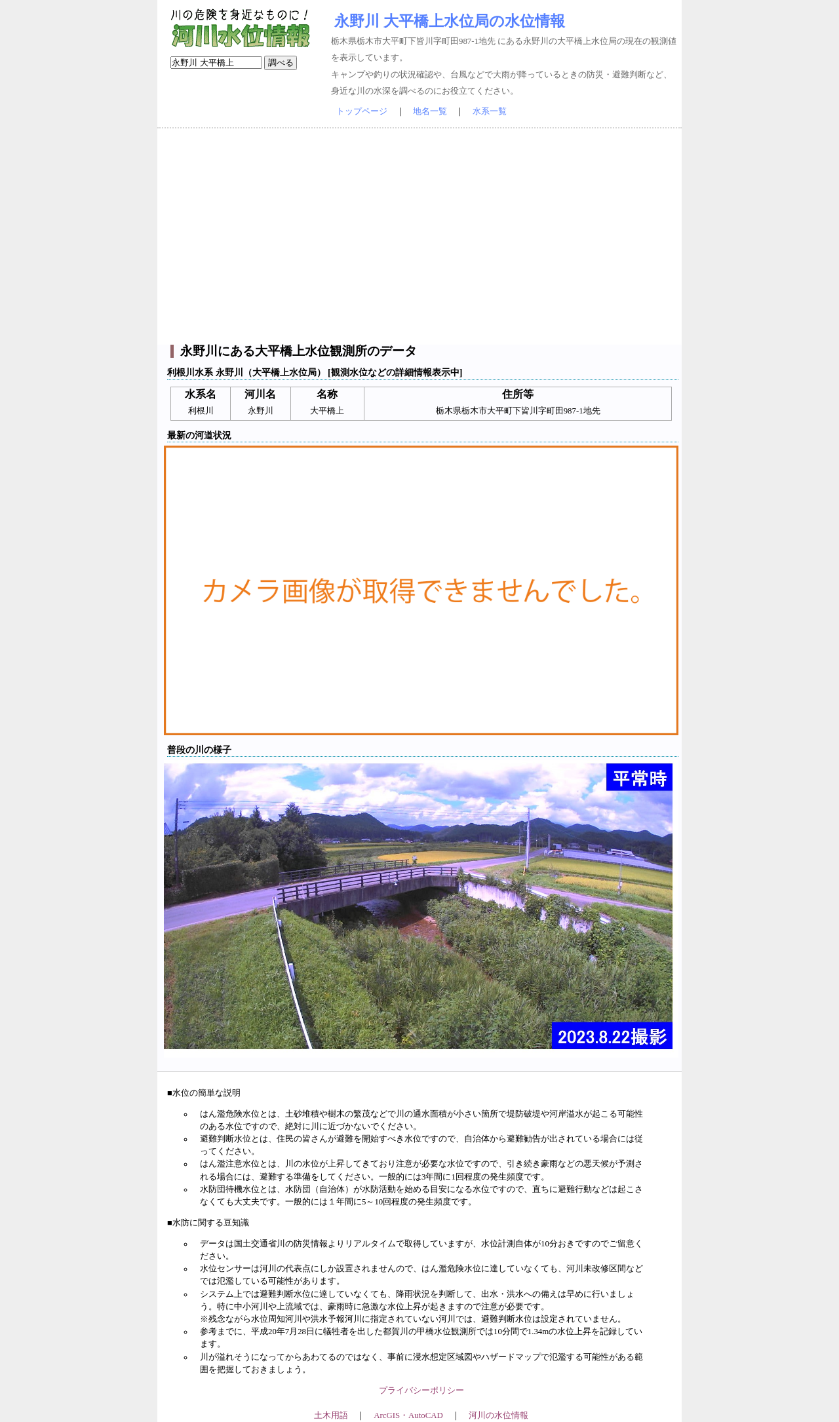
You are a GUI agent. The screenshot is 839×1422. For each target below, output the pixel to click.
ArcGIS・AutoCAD (408, 1415)
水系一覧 (490, 111)
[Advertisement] (419, 236)
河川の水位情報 (498, 1415)
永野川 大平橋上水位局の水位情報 (449, 20)
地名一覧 (430, 111)
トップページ (361, 111)
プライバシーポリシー (421, 1390)
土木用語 (331, 1415)
